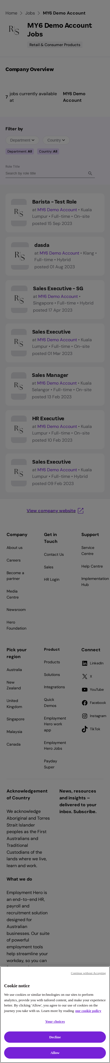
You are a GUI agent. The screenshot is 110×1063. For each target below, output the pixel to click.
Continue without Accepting (88, 973)
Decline (55, 1037)
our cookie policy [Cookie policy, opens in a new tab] (88, 1011)
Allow (54, 1053)
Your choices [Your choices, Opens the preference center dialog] (55, 1021)
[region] (55, 1014)
